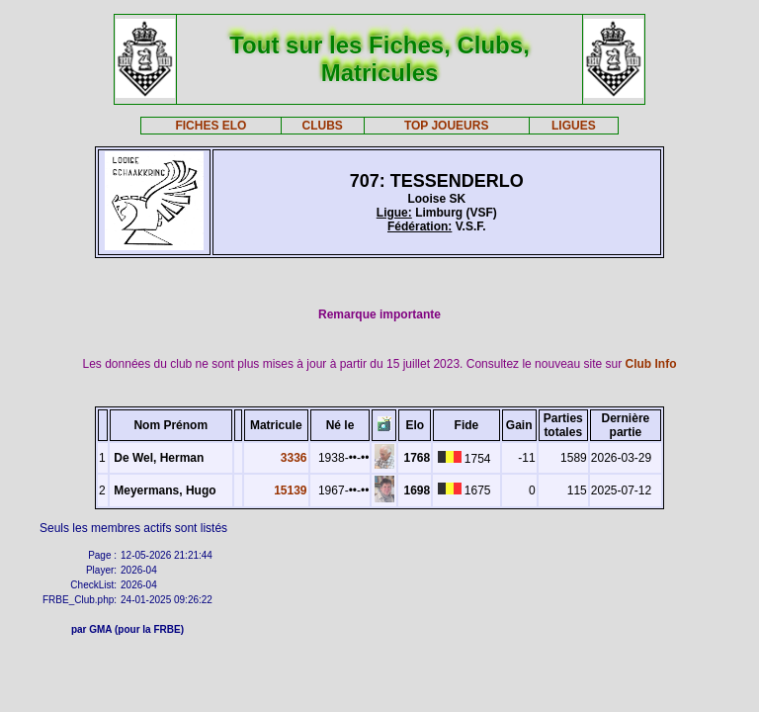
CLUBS (321, 126)
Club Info (651, 364)
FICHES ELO (210, 126)
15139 (290, 490)
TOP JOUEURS (446, 126)
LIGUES (573, 126)
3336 (294, 458)
